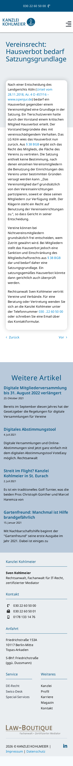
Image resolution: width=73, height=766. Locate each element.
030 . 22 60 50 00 (51, 311)
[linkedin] (65, 746)
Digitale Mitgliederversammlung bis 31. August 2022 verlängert (35, 390)
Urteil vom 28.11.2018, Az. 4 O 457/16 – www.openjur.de (30, 94)
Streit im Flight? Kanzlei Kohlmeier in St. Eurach (26, 473)
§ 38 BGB (32, 144)
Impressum (14, 751)
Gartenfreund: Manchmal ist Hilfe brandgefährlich (36, 515)
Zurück (14, 337)
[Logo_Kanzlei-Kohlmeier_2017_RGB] (18, 19)
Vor (61, 337)
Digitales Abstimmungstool (30, 429)
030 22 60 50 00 (36, 6)
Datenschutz (36, 751)
